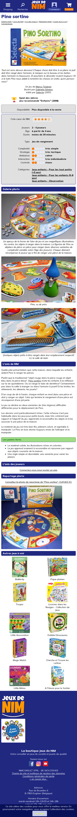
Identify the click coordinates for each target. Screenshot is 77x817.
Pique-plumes (57, 569)
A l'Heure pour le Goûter (57, 678)
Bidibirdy (19, 569)
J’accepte (39, 813)
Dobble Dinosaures (57, 625)
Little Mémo (19, 678)
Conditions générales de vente (38, 776)
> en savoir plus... (38, 779)
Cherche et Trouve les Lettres (57, 651)
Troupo (19, 594)
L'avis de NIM (18, 21)
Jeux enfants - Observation (47, 180)
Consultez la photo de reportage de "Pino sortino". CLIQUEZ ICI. (38, 482)
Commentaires (6, 24)
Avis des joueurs (31, 21)
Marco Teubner (43, 86)
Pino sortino (34, 380)
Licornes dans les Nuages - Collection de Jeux (57, 596)
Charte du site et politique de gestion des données (38, 773)
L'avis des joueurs (14, 464)
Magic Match (19, 650)
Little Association (19, 625)
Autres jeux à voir (60, 21)
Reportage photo (45, 21)
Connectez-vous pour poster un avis (38, 470)
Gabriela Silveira (44, 89)
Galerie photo (6, 21)
